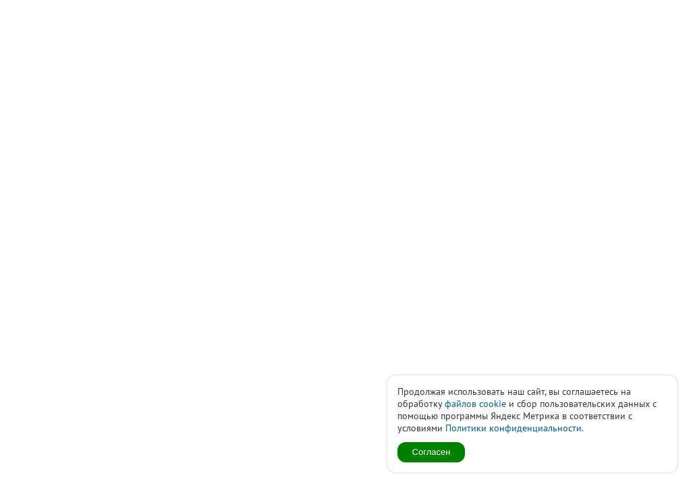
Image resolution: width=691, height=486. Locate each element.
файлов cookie (475, 404)
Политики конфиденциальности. (514, 428)
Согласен (431, 452)
